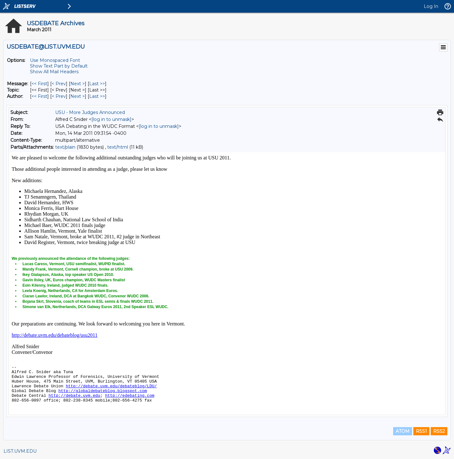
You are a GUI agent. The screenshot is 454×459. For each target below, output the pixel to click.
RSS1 (421, 431)
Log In (431, 6)
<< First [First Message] (39, 83)
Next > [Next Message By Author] (77, 96)
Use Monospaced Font (55, 60)
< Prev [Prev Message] (59, 83)
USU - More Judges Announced (90, 112)
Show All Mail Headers (54, 72)
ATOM (403, 431)
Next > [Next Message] (77, 83)
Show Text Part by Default (59, 66)
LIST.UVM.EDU (20, 451)
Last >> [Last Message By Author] (97, 96)
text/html (117, 147)
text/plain (65, 147)
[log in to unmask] (111, 119)
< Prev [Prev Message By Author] (59, 96)
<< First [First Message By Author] (39, 96)
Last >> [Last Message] (97, 83)
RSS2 (439, 431)
